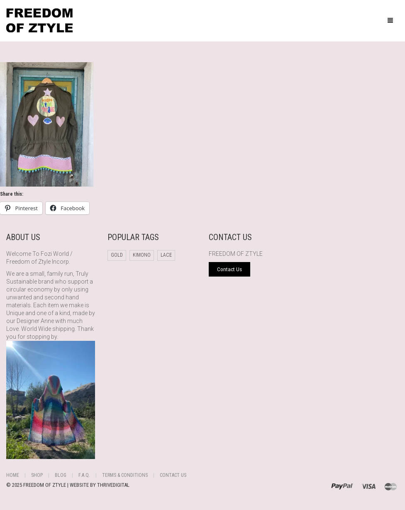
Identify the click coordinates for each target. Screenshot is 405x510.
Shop (37, 475)
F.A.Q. (84, 475)
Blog (60, 475)
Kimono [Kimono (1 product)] (142, 255)
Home (12, 475)
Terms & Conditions (125, 475)
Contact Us (173, 475)
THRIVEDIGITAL (113, 485)
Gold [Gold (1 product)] (117, 255)
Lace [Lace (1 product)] (166, 255)
